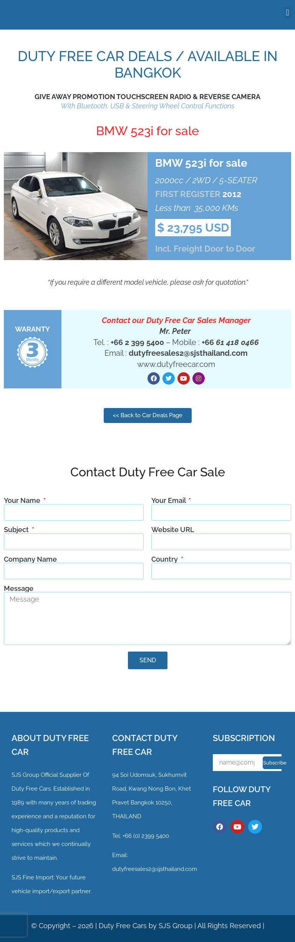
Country (165, 559)
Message (18, 588)
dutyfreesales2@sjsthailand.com (154, 869)
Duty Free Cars (123, 926)
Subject (17, 529)
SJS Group (25, 774)
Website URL (172, 529)
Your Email (169, 500)
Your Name (23, 500)
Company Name (30, 559)
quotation (230, 282)
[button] (287, 13)
